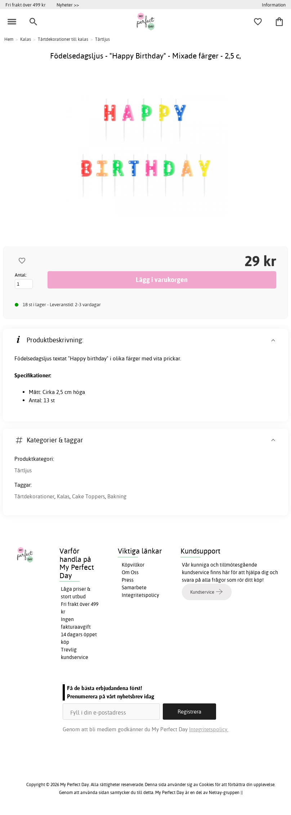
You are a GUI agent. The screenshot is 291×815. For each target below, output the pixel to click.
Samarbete (134, 587)
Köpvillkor (133, 565)
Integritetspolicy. (208, 729)
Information (274, 5)
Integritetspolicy (140, 595)
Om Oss (130, 572)
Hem (8, 39)
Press (128, 580)
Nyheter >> (68, 5)
